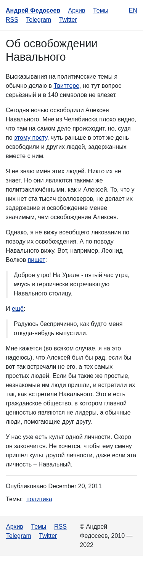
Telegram (38, 19)
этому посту (30, 137)
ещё (18, 308)
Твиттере (66, 85)
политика (39, 499)
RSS (12, 19)
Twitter (68, 19)
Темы (100, 10)
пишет (36, 260)
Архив (76, 10)
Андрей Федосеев (33, 10)
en (133, 10)
